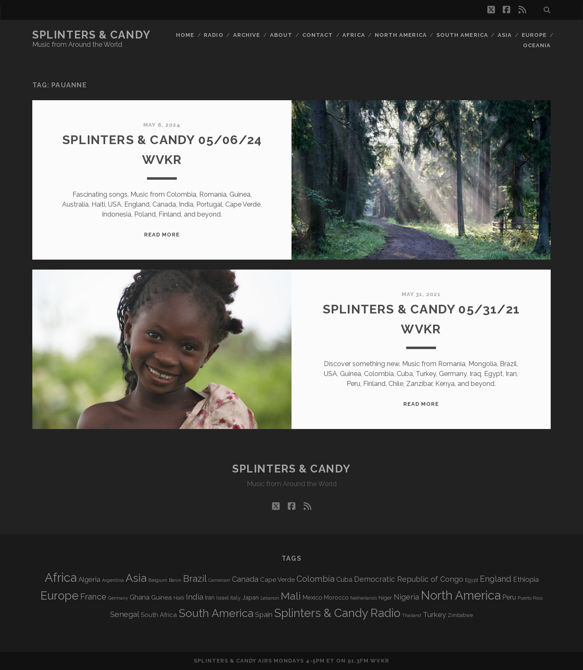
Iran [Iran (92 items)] (209, 597)
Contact (317, 35)
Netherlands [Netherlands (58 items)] (363, 598)
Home (185, 35)
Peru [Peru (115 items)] (509, 597)
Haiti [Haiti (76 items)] (178, 598)
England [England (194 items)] (495, 579)
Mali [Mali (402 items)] (291, 596)
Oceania (537, 45)
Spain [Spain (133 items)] (263, 614)
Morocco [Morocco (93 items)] (336, 597)
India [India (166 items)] (194, 597)
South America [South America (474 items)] (215, 613)
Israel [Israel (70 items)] (222, 598)
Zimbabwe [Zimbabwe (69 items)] (460, 615)
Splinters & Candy (91, 35)
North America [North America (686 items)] (461, 595)
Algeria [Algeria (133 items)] (89, 579)
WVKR (379, 661)
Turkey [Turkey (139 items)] (434, 614)
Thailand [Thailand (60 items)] (411, 615)
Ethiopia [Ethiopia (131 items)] (526, 579)
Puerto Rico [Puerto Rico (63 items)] (530, 598)
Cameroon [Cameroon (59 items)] (219, 580)
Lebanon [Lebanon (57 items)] (269, 597)
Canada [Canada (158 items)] (245, 579)
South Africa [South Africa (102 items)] (159, 614)
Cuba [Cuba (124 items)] (344, 579)
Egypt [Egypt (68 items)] (471, 580)
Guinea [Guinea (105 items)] (161, 597)
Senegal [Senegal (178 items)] (124, 614)
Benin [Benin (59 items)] (175, 580)
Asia (505, 35)
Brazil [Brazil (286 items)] (195, 578)
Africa (353, 35)
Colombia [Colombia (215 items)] (315, 579)
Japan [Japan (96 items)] (250, 597)
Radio (213, 35)
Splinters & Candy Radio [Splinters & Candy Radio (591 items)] (337, 613)
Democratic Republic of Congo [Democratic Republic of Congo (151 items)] (408, 579)
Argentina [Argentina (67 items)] (113, 580)
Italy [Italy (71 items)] (235, 598)
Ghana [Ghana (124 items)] (139, 597)
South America (462, 35)
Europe (534, 35)
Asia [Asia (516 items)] (136, 577)
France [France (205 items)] (93, 597)
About (281, 35)
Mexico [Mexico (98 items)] (312, 597)
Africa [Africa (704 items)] (61, 577)
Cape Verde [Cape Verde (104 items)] (277, 579)
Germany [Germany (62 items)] (118, 598)
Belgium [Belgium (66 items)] (157, 580)
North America (401, 35)
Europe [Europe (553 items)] (60, 595)
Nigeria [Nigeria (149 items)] (406, 597)
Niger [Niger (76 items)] (385, 598)
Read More (162, 234)
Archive (246, 35)
